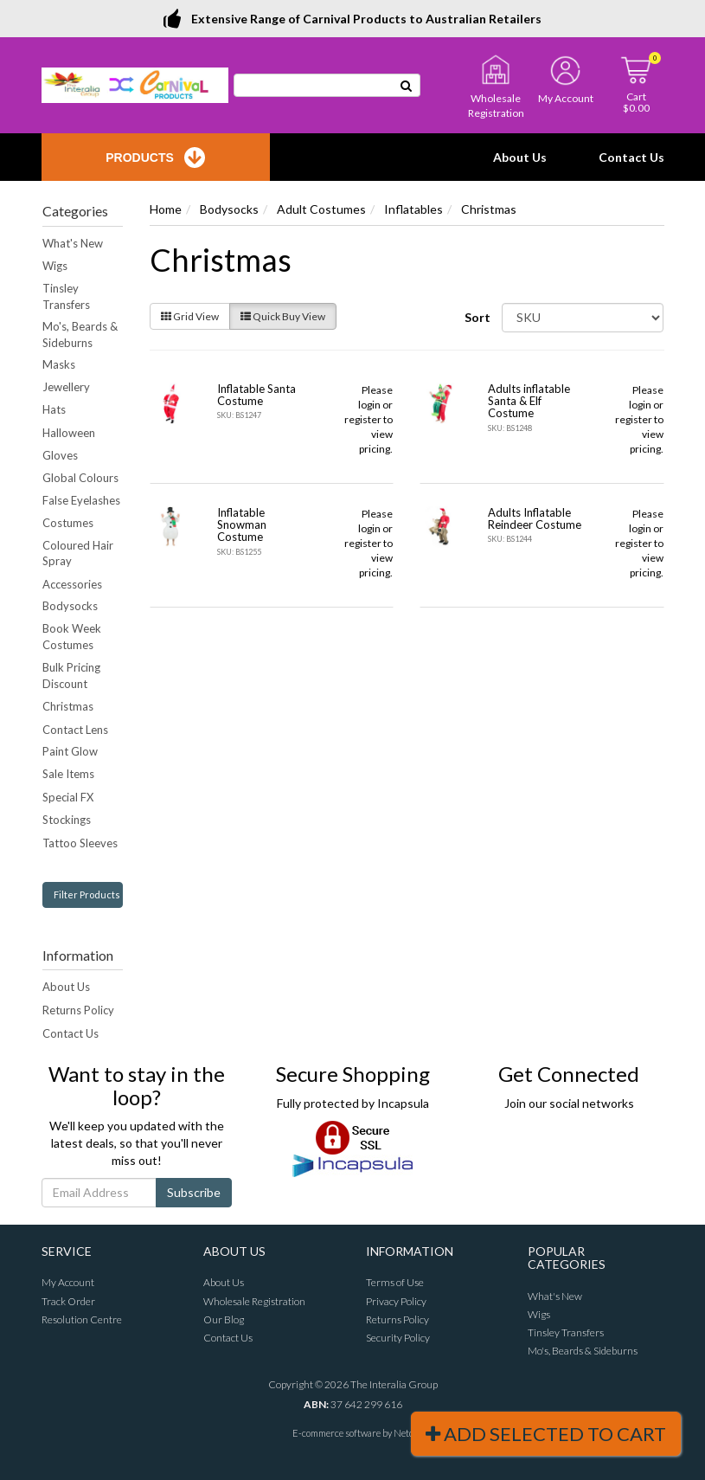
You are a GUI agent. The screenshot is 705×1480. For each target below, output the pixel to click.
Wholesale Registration (254, 1301)
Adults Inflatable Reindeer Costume (534, 518)
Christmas (67, 706)
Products (155, 157)
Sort (477, 317)
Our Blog (223, 1319)
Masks (58, 364)
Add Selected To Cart (546, 1433)
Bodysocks (70, 606)
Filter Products (87, 894)
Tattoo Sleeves (80, 843)
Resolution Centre (82, 1319)
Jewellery (66, 387)
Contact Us (631, 157)
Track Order (68, 1301)
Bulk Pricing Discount (71, 675)
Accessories (72, 584)
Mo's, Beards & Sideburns (80, 334)
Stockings (66, 820)
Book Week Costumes (71, 636)
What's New (72, 243)
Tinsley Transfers (66, 296)
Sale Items (68, 774)
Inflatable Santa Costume (256, 395)
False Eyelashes (81, 500)
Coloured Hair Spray (77, 553)
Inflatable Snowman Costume (241, 524)
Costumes (67, 523)
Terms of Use (395, 1282)
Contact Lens (75, 730)
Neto (403, 1432)
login (369, 404)
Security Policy (398, 1337)
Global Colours (80, 478)
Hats (54, 409)
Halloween (68, 433)
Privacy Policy (396, 1301)
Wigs (54, 266)
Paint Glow (70, 751)
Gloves (60, 455)
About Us (520, 157)
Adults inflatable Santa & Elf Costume (529, 401)
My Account (68, 1282)
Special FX (67, 797)
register (362, 419)
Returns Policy (78, 1010)
